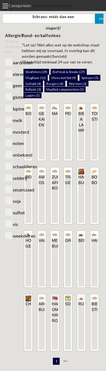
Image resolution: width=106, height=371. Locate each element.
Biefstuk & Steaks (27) (69, 72)
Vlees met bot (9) (63, 78)
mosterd (11, 131)
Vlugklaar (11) (35, 78)
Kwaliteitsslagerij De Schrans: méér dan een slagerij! (53, 16)
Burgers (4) (54, 84)
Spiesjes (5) (89, 78)
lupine (11, 108)
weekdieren (11, 235)
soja (11, 200)
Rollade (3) (33, 89)
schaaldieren (11, 166)
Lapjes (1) (32, 95)
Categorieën (20, 5)
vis (11, 223)
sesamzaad (11, 189)
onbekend (11, 154)
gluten (11, 96)
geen (11, 85)
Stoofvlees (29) (36, 72)
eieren (11, 73)
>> (65, 361)
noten (11, 142)
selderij (11, 177)
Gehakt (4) (33, 84)
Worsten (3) (77, 84)
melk (11, 119)
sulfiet (11, 212)
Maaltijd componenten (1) (65, 89)
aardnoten (11, 62)
